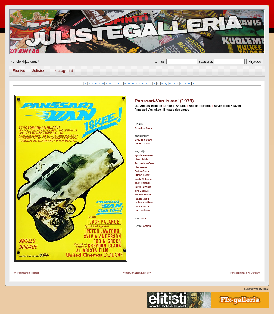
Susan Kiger (142, 175)
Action (147, 226)
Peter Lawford (143, 187)
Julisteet (39, 70)
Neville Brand (143, 194)
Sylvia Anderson (144, 155)
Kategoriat (64, 70)
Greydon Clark (143, 128)
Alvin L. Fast (142, 143)
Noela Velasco (143, 179)
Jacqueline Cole (144, 163)
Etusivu (18, 70)
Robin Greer (142, 171)
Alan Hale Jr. (142, 206)
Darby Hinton (143, 210)
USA (143, 218)
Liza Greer (141, 167)
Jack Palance (143, 183)
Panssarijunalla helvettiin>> (245, 272)
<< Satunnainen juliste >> (137, 272)
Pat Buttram (142, 198)
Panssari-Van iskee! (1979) (164, 101)
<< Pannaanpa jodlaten (26, 272)
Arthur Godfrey (144, 202)
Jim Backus (142, 190)
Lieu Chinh (141, 159)
